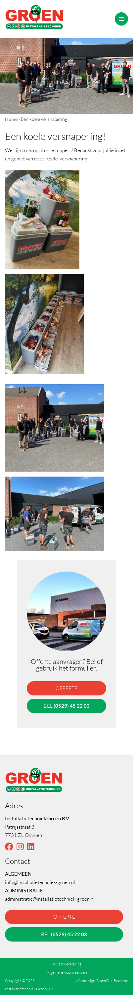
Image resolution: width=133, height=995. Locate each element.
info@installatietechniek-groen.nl (40, 882)
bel (67, 706)
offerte (66, 688)
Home (11, 119)
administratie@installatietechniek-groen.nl (50, 899)
